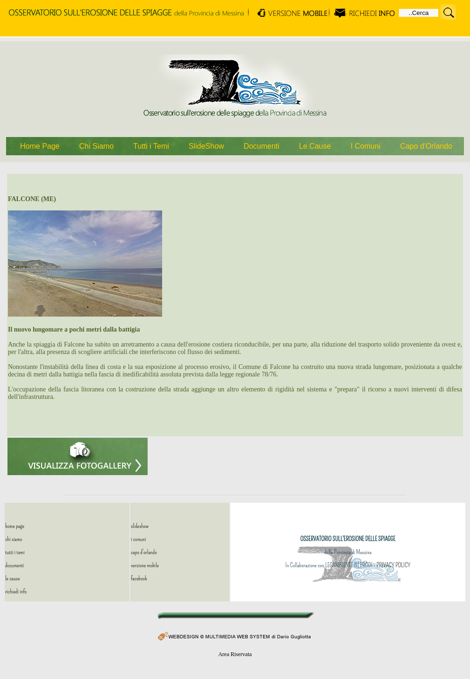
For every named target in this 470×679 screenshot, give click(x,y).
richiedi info (16, 591)
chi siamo (13, 538)
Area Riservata (235, 654)
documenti (14, 565)
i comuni (138, 538)
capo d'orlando (144, 552)
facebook (139, 578)
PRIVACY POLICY (393, 565)
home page (14, 525)
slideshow (140, 525)
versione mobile (145, 565)
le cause (12, 578)
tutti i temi (15, 552)
